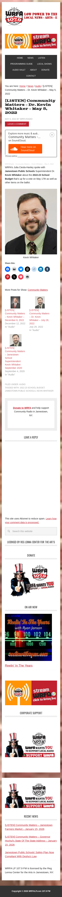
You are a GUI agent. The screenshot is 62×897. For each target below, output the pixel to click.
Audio (22, 384)
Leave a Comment (17, 124)
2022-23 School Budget (32, 388)
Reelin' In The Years (19, 665)
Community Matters (38, 290)
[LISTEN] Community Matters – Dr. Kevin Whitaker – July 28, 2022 (39, 317)
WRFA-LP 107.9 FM (31, 16)
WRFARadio (9, 164)
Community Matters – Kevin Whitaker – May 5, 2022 (34, 164)
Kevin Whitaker (45, 391)
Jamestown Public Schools (20, 391)
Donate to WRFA (22, 408)
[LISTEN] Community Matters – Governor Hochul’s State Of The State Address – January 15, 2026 (31, 840)
